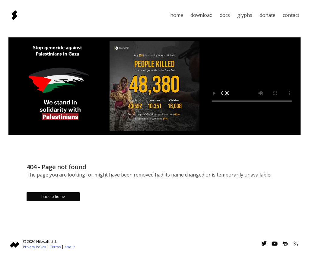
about (70, 247)
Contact (291, 15)
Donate (268, 15)
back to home (53, 196)
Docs (225, 15)
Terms (55, 247)
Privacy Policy (34, 247)
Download (201, 15)
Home (176, 15)
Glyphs (244, 15)
